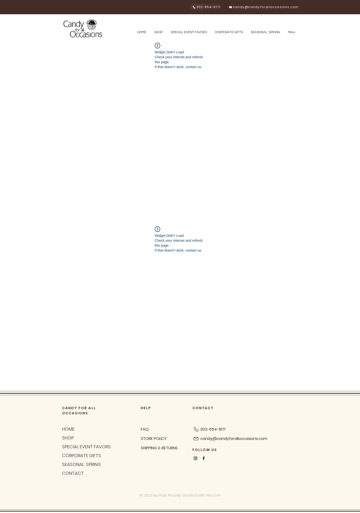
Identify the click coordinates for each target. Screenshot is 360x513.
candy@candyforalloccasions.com (233, 438)
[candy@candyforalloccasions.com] (264, 7)
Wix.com (213, 495)
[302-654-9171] (206, 7)
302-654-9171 (212, 429)
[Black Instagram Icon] (195, 458)
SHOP (68, 438)
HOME (68, 429)
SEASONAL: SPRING (81, 464)
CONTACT (73, 473)
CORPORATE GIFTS (81, 456)
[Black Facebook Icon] (203, 458)
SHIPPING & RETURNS (159, 448)
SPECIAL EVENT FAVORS (86, 447)
